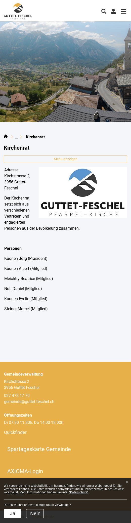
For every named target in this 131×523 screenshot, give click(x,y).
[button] (104, 11)
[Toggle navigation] (122, 12)
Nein (35, 513)
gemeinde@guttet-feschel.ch (29, 401)
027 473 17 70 (17, 395)
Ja (12, 513)
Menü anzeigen (65, 159)
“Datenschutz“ (78, 492)
